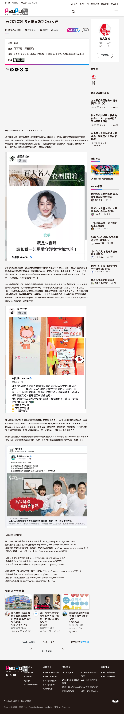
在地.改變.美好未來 (89, 687)
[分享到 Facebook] (12, 69)
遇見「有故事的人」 (90, 691)
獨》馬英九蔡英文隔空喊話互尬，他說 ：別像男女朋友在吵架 (49, 617)
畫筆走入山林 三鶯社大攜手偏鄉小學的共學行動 (104, 210)
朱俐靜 (16, 54)
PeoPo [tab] (48, 642)
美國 (16, 43)
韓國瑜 (51, 54)
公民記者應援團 (50, 681)
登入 (75, 4)
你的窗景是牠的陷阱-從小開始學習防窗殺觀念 (104, 195)
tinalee (97, 228)
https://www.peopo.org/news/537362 (47, 577)
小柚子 (98, 214)
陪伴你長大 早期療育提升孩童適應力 (104, 253)
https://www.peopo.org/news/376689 (51, 551)
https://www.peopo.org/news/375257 (47, 557)
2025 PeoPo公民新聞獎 (70, 681)
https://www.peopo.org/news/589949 (58, 544)
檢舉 (85, 30)
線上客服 (114, 4)
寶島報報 (104, 38)
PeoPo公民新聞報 (51, 672)
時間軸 (27, 681)
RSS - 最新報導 (108, 672)
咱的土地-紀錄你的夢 (71, 687)
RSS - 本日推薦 (108, 676)
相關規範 (28, 676)
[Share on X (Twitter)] (17, 69)
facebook (7, 675)
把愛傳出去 (42, 54)
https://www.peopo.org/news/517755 (37, 580)
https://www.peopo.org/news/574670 (70, 547)
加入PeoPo (84, 4)
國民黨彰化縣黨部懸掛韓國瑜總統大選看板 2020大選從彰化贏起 (21, 617)
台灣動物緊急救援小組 (73, 54)
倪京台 (58, 54)
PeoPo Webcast (50, 676)
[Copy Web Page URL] (26, 69)
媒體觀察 (29, 49)
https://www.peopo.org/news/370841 (46, 564)
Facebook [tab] (28, 642)
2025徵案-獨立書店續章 (89, 674)
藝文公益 (24, 54)
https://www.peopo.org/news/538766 (63, 571)
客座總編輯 (48, 689)
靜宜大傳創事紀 (101, 283)
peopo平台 (99, 243)
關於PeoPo (29, 672)
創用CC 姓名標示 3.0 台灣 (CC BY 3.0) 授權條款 (19, 60)
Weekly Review (31, 685)
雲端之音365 (74, 622)
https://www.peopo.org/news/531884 (39, 574)
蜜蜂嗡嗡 (98, 200)
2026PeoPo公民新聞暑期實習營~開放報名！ (104, 238)
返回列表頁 (47, 651)
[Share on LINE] (21, 69)
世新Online (99, 257)
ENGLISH (95, 4)
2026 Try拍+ (67, 672)
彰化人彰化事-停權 (19, 625)
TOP (115, 701)
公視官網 (104, 4)
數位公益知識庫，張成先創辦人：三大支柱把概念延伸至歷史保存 (104, 118)
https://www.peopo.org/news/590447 (59, 541)
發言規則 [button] (85, 642)
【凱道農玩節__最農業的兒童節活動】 (104, 224)
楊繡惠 (33, 54)
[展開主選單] (116, 11)
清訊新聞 (43, 625)
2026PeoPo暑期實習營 (102, 178)
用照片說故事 (68, 691)
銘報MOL (98, 272)
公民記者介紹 (49, 685)
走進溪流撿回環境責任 (102, 280)
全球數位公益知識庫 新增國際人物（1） (104, 102)
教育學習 (18, 49)
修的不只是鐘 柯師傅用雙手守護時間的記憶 (104, 267)
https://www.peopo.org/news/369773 (44, 561)
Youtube (14, 675)
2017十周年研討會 (89, 680)
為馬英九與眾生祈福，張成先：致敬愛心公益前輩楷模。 (104, 136)
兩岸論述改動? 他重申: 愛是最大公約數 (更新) (79, 615)
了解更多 (105, 55)
